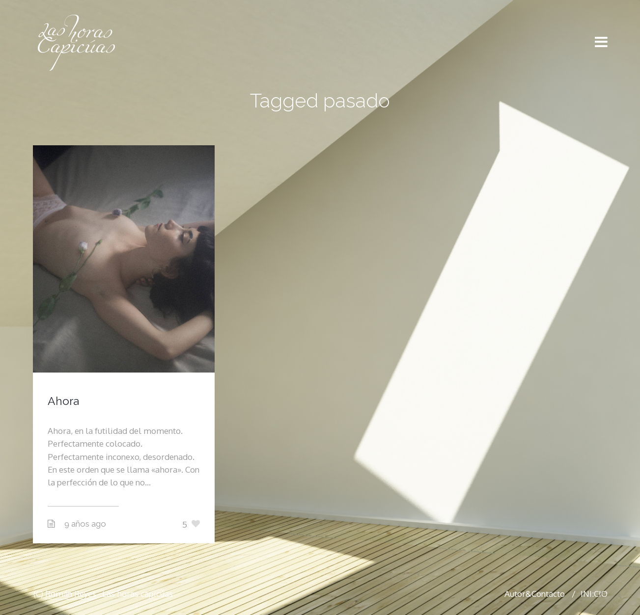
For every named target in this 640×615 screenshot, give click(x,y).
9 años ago (85, 524)
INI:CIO (594, 593)
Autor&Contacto (534, 593)
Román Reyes (70, 593)
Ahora (63, 400)
